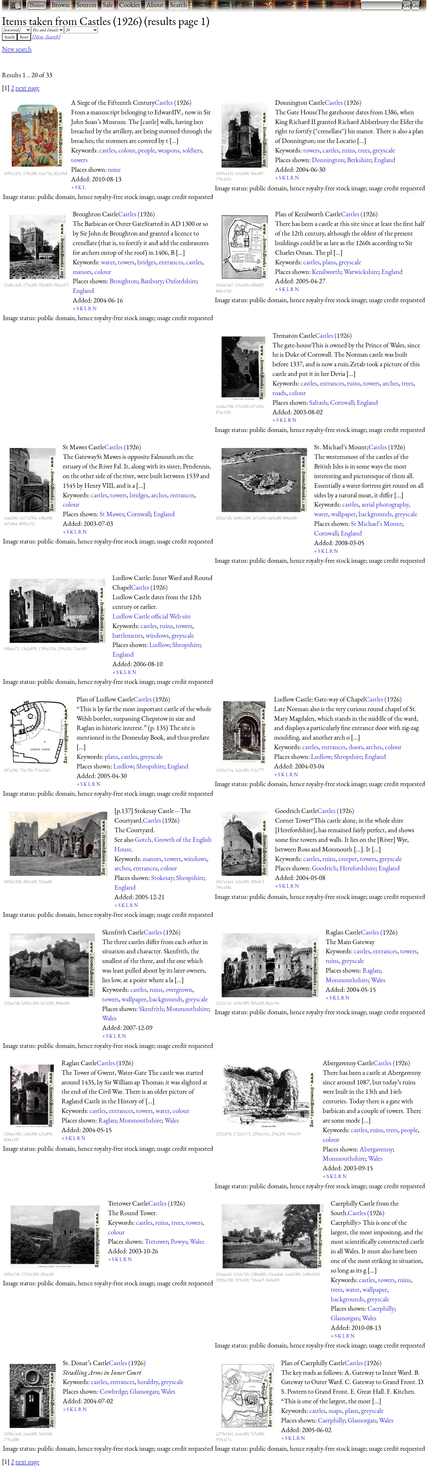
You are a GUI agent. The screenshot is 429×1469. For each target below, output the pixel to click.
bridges (146, 262)
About (155, 4)
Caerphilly (381, 1308)
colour (126, 150)
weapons (169, 150)
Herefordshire (358, 868)
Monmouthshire (187, 1008)
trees (364, 150)
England (384, 159)
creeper (347, 858)
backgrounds (375, 514)
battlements (127, 635)
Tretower (156, 1241)
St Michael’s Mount (376, 523)
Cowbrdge (113, 1391)
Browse (61, 4)
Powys (179, 1241)
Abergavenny (376, 1149)
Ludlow (159, 644)
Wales (109, 1018)
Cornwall (342, 402)
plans (329, 262)
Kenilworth (326, 271)
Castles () (173, 102)
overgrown (179, 989)
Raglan (371, 970)
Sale (108, 4)
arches (391, 383)
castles (107, 150)
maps (335, 1410)
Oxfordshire (181, 281)
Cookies (129, 4)
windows (157, 635)
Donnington (328, 159)
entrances (171, 262)
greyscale (384, 150)
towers (79, 159)
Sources (86, 4)
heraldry (147, 1381)
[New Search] (46, 36)
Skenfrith (151, 1008)
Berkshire (359, 159)
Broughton (123, 281)
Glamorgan (345, 1318)
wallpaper (343, 514)
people (146, 150)
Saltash (318, 402)
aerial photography (385, 504)
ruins (348, 150)
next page (27, 87)
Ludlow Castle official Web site (151, 616)
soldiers (192, 150)
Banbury (152, 281)
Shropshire (186, 644)
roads (279, 392)
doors (356, 747)
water (108, 262)
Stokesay (162, 877)
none (114, 169)
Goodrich (324, 868)
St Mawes (112, 514)
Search (178, 4)
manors (82, 271)
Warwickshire (361, 271)
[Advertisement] (118, 61)
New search (17, 49)
